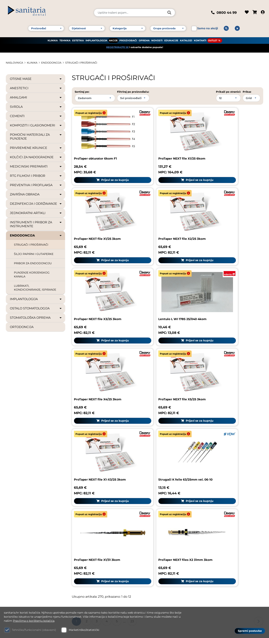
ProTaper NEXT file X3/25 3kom (163, 216)
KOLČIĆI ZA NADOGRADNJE (36, 157)
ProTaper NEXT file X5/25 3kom (163, 285)
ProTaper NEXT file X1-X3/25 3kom (229, 285)
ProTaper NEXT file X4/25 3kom (99, 285)
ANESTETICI (36, 88)
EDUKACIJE (171, 38)
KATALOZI (186, 38)
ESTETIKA (78, 38)
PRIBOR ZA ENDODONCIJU (33, 263)
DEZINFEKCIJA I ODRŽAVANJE (36, 204)
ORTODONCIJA (21, 327)
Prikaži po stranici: (228, 91)
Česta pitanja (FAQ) (220, 517)
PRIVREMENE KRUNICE (36, 148)
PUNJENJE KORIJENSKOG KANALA (32, 274)
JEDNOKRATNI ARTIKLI (36, 213)
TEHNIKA (64, 38)
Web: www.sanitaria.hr (24, 584)
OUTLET (212, 38)
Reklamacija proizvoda (156, 510)
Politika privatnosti (219, 562)
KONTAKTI (200, 38)
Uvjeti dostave (215, 544)
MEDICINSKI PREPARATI (36, 166)
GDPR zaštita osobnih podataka (230, 553)
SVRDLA (36, 107)
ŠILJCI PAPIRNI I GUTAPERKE (33, 254)
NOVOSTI (157, 38)
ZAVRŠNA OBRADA (36, 194)
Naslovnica (15, 62)
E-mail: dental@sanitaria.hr (28, 579)
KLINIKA (53, 38)
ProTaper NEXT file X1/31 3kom (162, 356)
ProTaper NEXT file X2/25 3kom (99, 216)
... (124, 420)
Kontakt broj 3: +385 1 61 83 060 (31, 563)
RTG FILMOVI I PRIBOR (36, 176)
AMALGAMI (36, 97)
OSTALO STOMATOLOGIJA (36, 308)
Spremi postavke (250, 630)
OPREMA (144, 38)
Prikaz (247, 91)
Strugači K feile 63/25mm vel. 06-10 (102, 356)
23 (132, 419)
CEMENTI (36, 116)
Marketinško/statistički (84, 630)
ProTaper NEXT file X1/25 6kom (163, 147)
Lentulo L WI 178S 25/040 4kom (228, 216)
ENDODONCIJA (53, 62)
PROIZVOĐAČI (128, 38)
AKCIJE (113, 38)
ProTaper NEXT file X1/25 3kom (227, 147)
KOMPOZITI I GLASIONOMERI (36, 125)
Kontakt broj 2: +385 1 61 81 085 (31, 558)
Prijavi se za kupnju (102, 168)
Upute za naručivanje (221, 526)
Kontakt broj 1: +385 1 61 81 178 (30, 552)
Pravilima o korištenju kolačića (33, 620)
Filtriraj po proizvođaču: (133, 91)
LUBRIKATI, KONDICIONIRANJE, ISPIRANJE (35, 287)
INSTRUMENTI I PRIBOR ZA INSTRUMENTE (36, 224)
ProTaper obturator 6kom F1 (96, 147)
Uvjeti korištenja (217, 535)
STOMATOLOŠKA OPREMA (36, 318)
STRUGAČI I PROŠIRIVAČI (85, 62)
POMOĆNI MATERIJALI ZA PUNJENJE (36, 136)
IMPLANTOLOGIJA (96, 38)
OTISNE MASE (36, 79)
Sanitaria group (219, 497)
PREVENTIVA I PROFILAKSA (36, 185)
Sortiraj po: (82, 91)
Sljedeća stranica (258, 419)
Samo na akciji (207, 26)
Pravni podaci (215, 507)
